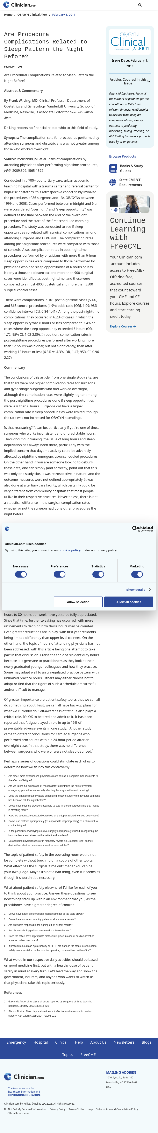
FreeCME (88, 1054)
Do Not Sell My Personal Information (25, 1109)
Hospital (40, 1042)
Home (8, 14)
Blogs (146, 1042)
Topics (67, 1054)
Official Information (18, 1113)
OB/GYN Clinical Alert (32, 14)
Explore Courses (123, 326)
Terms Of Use (76, 1109)
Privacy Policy (57, 1109)
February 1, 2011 (64, 14)
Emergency (16, 1042)
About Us (98, 1042)
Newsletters (124, 1042)
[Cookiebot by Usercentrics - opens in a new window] (135, 529)
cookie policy (70, 550)
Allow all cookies (128, 602)
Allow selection (78, 602)
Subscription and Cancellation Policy (117, 1109)
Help (79, 1042)
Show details (135, 589)
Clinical (61, 1042)
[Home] (19, 5)
